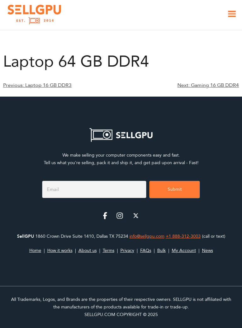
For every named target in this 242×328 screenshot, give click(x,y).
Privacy (127, 250)
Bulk (161, 250)
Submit (175, 189)
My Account (184, 250)
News (207, 250)
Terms (108, 250)
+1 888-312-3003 (183, 236)
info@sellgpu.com (147, 236)
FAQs (145, 250)
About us (87, 250)
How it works (59, 250)
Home (35, 250)
